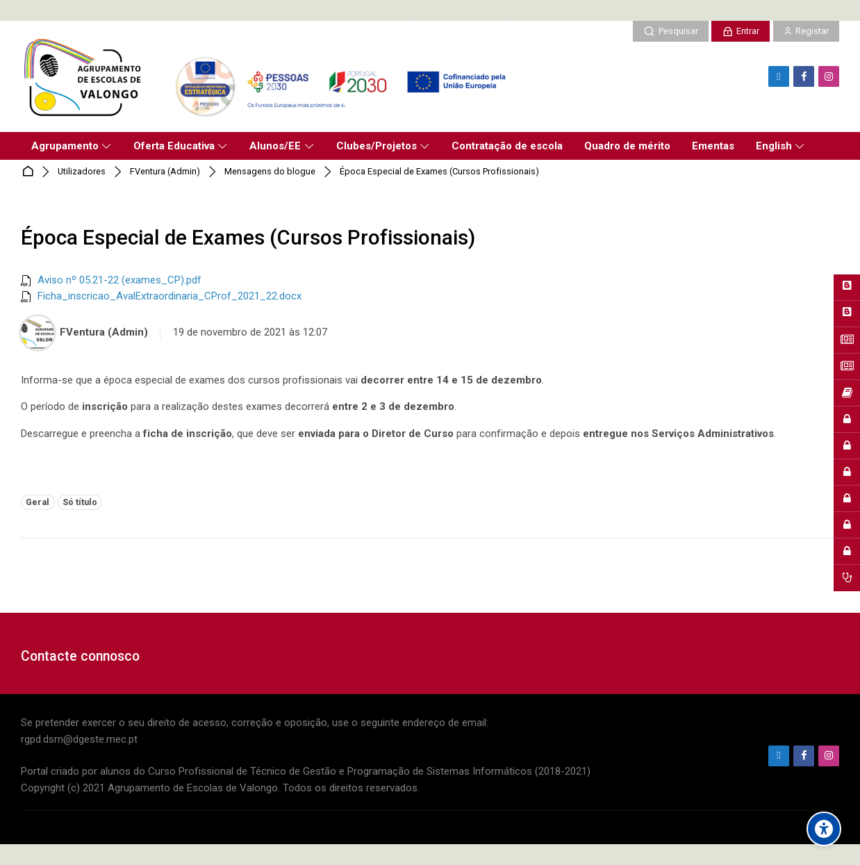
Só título (80, 502)
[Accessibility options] (824, 829)
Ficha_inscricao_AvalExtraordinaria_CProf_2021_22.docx (169, 296)
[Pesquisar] (670, 31)
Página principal (30, 172)
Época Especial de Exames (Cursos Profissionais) (439, 171)
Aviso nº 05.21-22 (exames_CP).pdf (119, 280)
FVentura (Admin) (165, 171)
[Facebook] (803, 76)
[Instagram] (828, 76)
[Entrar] (740, 31)
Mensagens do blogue (269, 171)
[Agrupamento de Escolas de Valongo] (269, 76)
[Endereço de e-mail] (778, 76)
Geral (37, 502)
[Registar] (806, 31)
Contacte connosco (80, 656)
